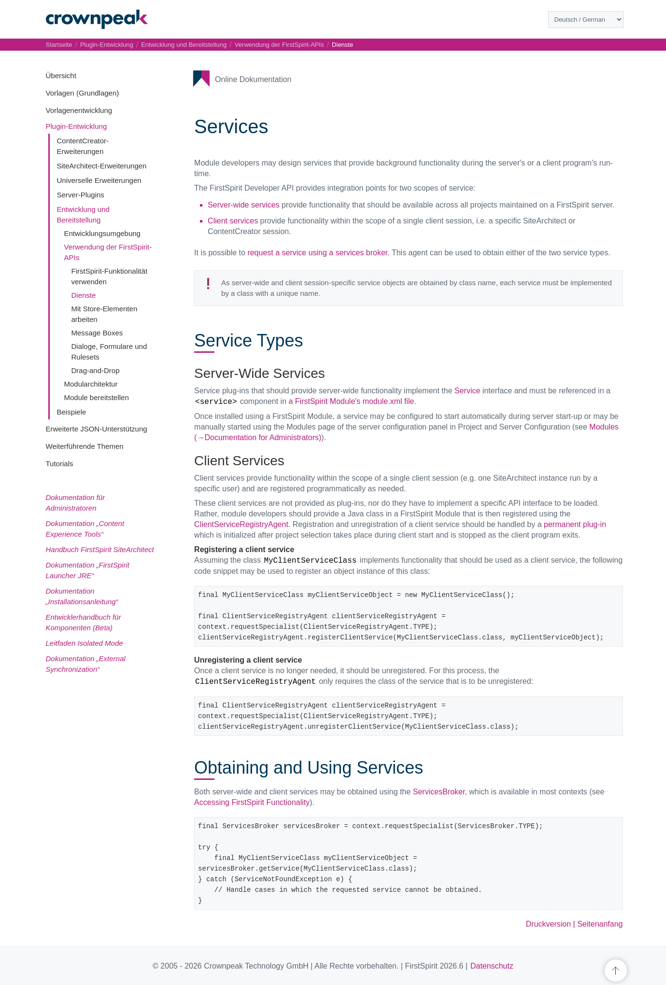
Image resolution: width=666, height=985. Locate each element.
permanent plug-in (575, 524)
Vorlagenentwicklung (79, 110)
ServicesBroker (439, 792)
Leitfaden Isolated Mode (84, 643)
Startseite (59, 44)
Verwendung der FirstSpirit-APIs (279, 44)
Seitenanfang (600, 924)
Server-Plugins (80, 195)
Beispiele (71, 412)
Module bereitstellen (96, 397)
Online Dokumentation (253, 79)
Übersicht (61, 75)
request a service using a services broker (317, 253)
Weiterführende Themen (85, 446)
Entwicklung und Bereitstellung (184, 44)
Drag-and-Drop (95, 370)
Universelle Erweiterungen (99, 180)
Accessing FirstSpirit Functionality (252, 802)
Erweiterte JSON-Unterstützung (96, 429)
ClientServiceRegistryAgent (241, 524)
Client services (233, 221)
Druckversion (548, 924)
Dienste (83, 295)
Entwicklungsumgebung (102, 233)
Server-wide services (243, 205)
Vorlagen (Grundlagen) (82, 93)
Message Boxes (97, 333)
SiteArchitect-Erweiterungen (102, 166)
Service (467, 391)
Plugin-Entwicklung (76, 126)
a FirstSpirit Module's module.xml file (351, 401)
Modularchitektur (91, 384)
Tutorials (59, 463)
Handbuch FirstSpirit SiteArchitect (100, 549)
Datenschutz (491, 966)
